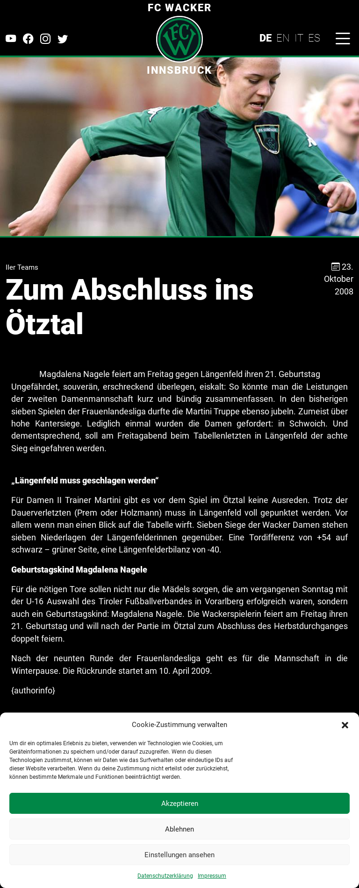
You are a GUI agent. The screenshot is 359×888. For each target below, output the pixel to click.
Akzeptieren (179, 803)
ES (314, 38)
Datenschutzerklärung (165, 876)
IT (298, 38)
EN (283, 38)
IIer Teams (22, 267)
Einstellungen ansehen (179, 855)
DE (265, 38)
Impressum (212, 876)
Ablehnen (179, 829)
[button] (345, 724)
